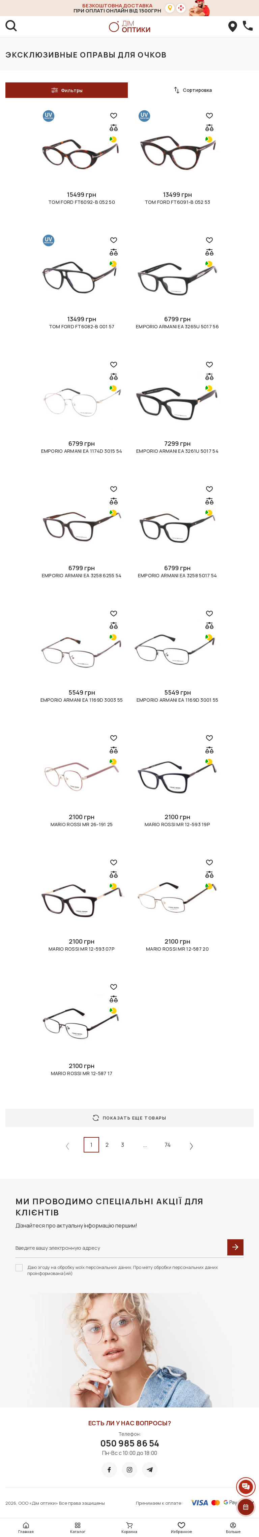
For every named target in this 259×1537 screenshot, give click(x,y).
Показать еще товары (130, 1118)
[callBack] (248, 27)
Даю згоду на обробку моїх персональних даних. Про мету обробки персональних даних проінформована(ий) (122, 1270)
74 (168, 1144)
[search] (11, 27)
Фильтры (67, 90)
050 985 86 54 (129, 1443)
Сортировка (192, 90)
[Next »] (191, 1146)
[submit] (235, 1247)
